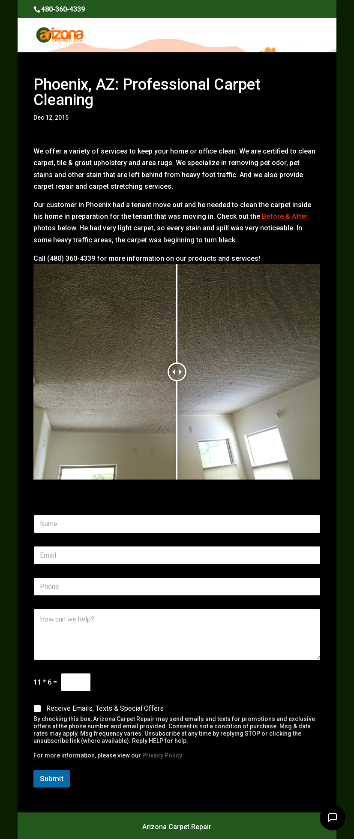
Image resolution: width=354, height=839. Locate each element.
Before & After (285, 216)
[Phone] (176, 586)
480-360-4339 (63, 9)
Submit (51, 778)
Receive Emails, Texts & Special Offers (105, 708)
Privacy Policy (162, 755)
